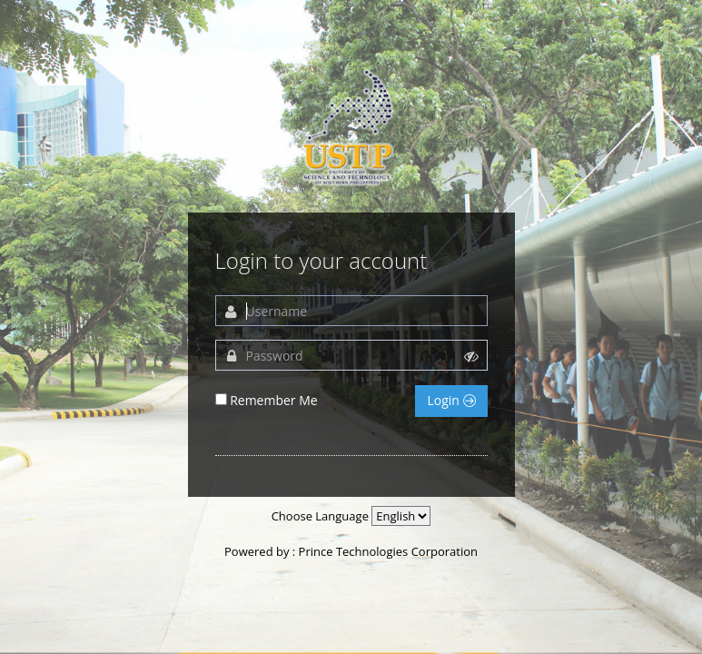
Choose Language (320, 516)
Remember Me (274, 400)
